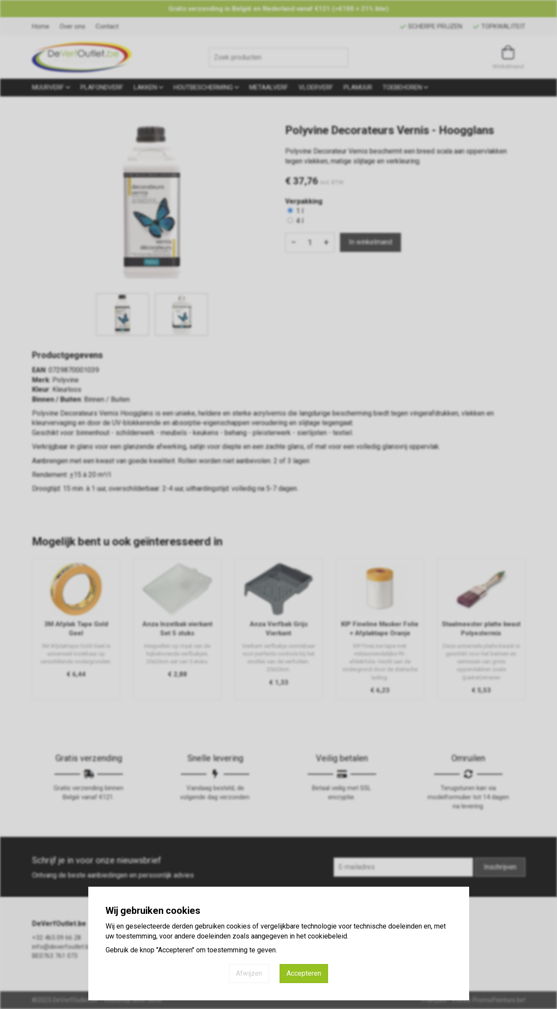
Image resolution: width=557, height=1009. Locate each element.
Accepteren (304, 973)
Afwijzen (249, 973)
